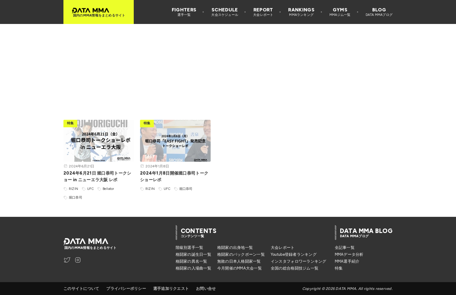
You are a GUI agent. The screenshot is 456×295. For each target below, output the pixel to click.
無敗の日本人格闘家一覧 (239, 261)
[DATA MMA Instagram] (77, 260)
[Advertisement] (228, 66)
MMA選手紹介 (347, 261)
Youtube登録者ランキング (294, 254)
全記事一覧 (345, 247)
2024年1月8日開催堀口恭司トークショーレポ (174, 176)
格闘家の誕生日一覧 (193, 254)
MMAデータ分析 (349, 254)
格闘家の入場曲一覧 (193, 268)
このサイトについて (81, 288)
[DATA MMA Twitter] (67, 260)
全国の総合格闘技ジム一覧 (294, 268)
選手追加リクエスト (171, 288)
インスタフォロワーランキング (298, 261)
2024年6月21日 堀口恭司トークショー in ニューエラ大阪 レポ (97, 176)
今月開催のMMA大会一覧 (239, 268)
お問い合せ (206, 288)
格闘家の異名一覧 (191, 261)
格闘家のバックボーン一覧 (241, 254)
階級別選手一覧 (189, 247)
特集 (339, 268)
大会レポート (283, 247)
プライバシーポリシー (126, 288)
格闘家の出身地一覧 (235, 247)
